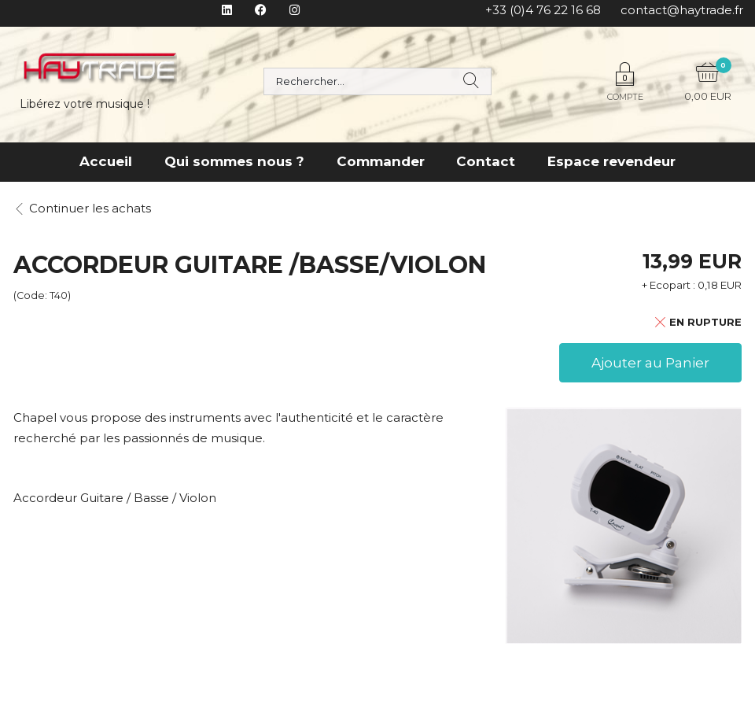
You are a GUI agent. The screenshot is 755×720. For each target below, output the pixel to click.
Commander (381, 161)
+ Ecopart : (668, 285)
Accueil (105, 161)
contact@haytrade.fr (682, 9)
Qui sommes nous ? (234, 161)
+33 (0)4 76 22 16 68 (543, 9)
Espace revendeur (611, 161)
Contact (485, 161)
